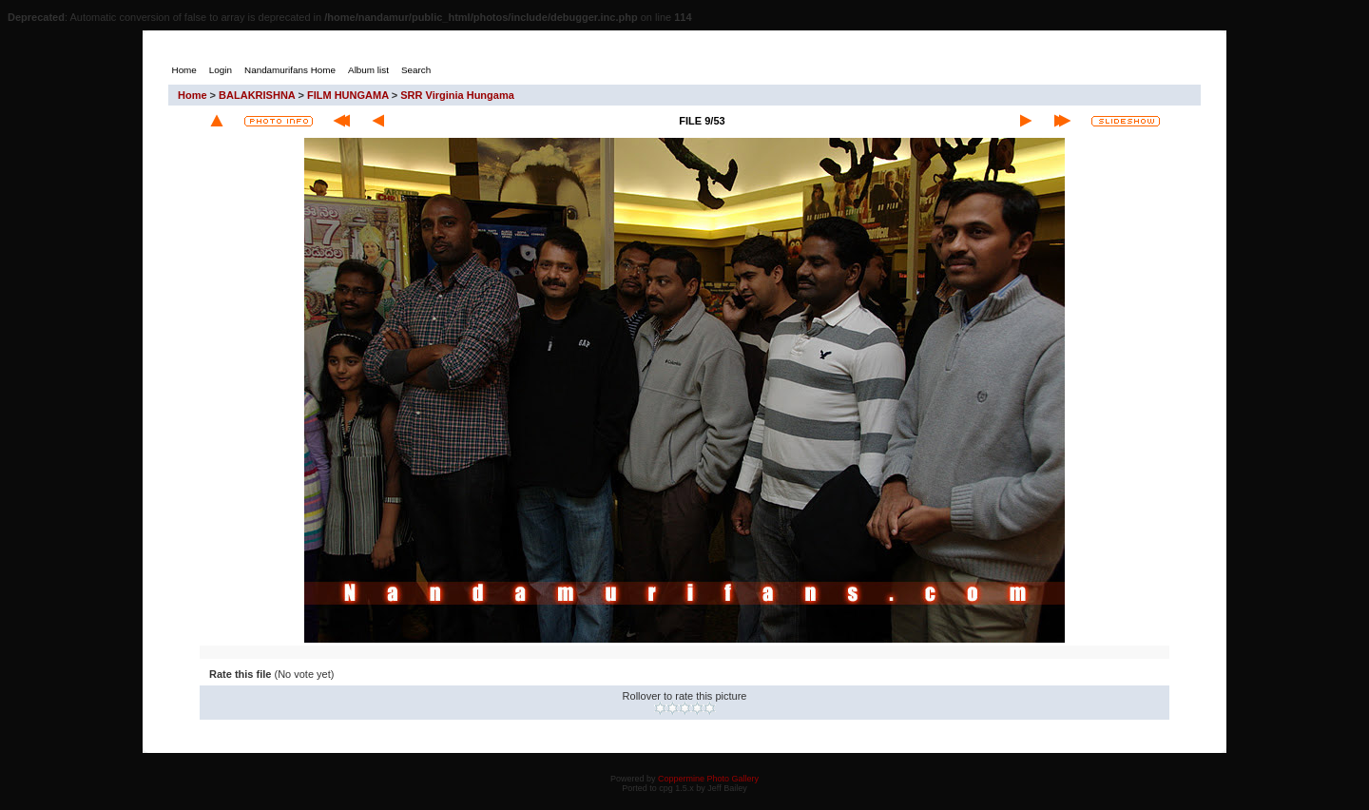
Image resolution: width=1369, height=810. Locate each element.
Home (192, 95)
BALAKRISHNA (257, 95)
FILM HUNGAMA (348, 95)
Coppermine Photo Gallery (708, 778)
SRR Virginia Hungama (457, 95)
